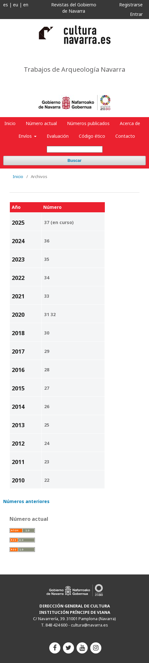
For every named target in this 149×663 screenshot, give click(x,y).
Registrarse (131, 5)
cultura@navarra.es (89, 625)
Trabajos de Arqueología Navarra (74, 69)
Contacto (125, 136)
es (5, 5)
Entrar (136, 14)
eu (15, 5)
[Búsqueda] (75, 149)
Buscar (74, 160)
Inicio (10, 123)
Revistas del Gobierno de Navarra (73, 8)
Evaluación (58, 136)
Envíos (25, 136)
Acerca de (130, 123)
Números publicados (88, 123)
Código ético (92, 136)
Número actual (41, 123)
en (25, 5)
